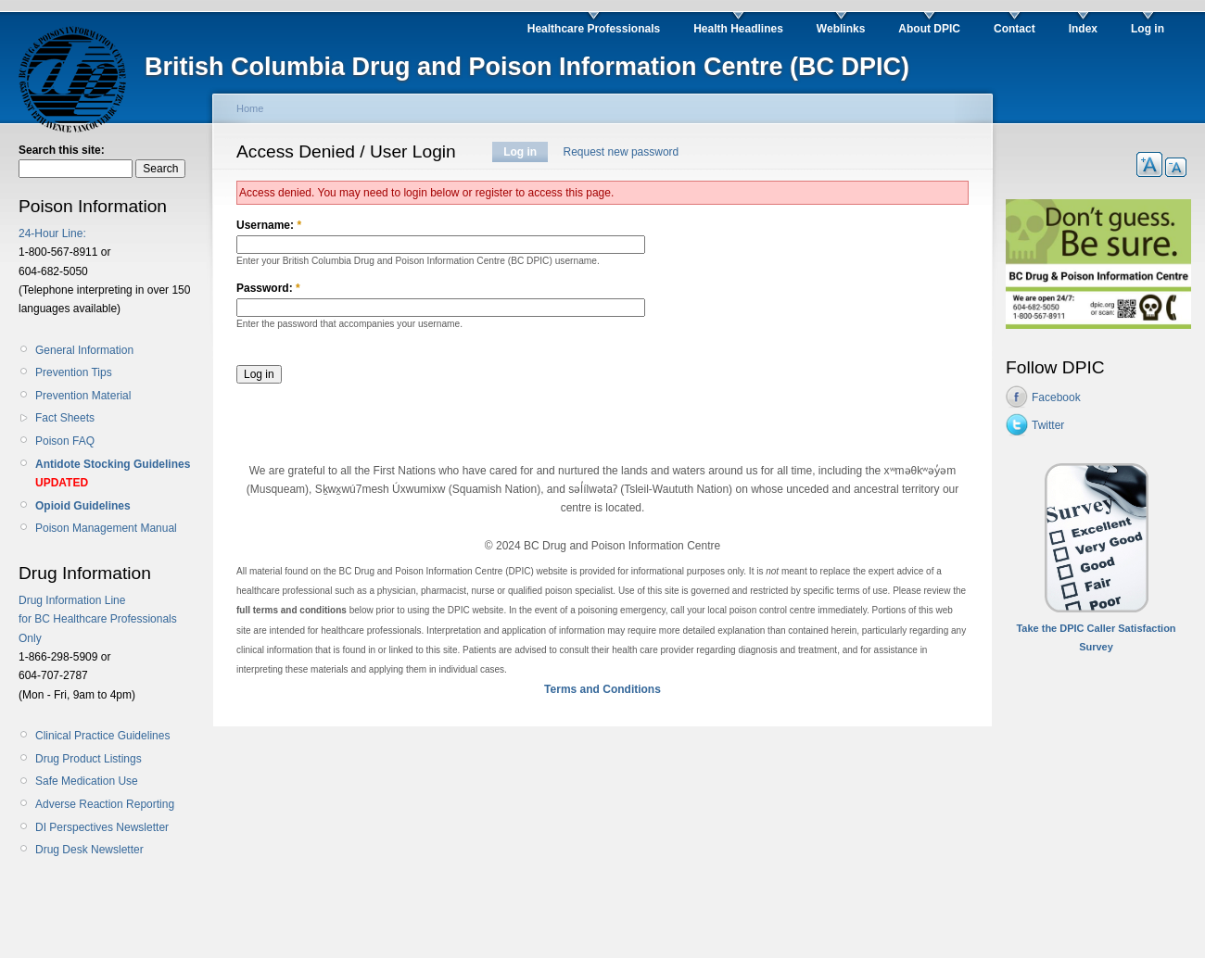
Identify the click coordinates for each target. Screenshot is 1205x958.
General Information (84, 350)
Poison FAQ (65, 441)
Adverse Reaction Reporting (104, 804)
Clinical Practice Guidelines (102, 735)
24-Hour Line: (52, 233)
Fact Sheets (65, 417)
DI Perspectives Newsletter (102, 827)
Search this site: (62, 150)
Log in (520, 151)
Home (249, 108)
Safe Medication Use (86, 781)
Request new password (621, 151)
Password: (268, 288)
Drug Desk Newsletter (89, 849)
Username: (268, 225)
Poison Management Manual (106, 528)
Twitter (1048, 425)
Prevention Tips (73, 372)
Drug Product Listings (88, 758)
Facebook (1056, 397)
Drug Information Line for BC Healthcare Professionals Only (98, 619)
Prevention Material (83, 395)
